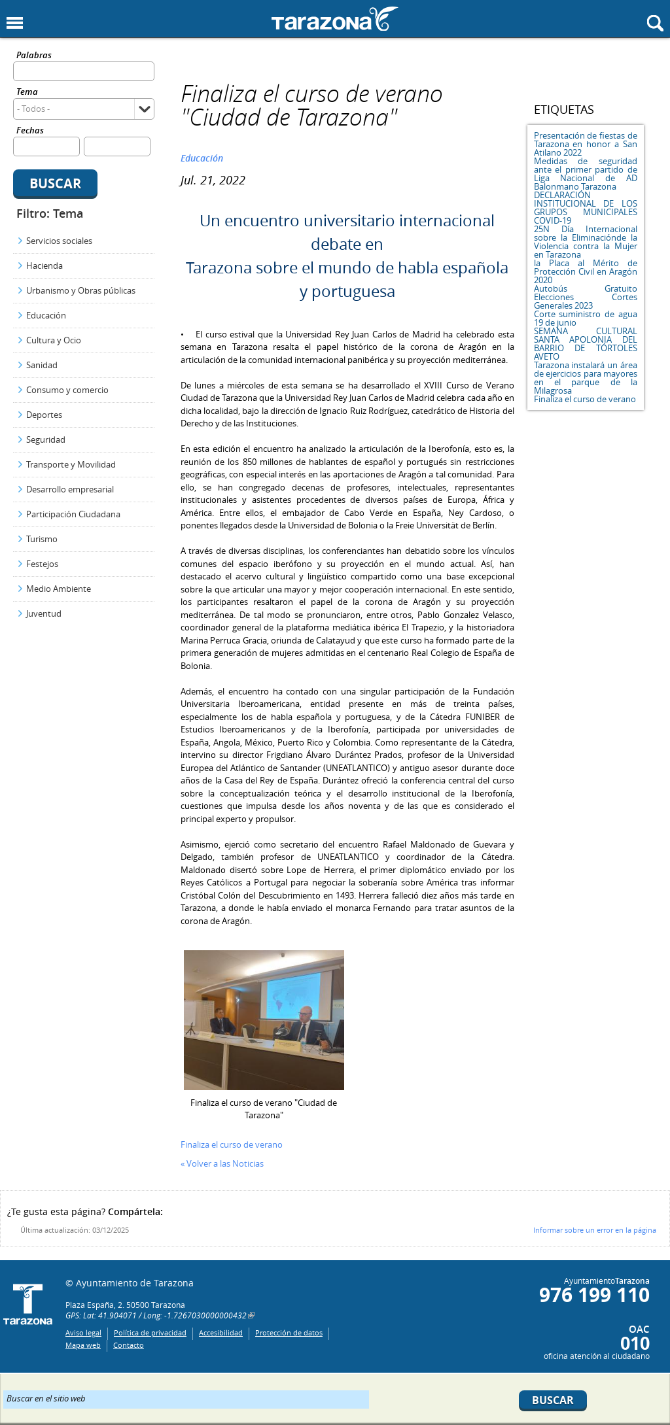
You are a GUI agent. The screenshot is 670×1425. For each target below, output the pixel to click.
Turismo (42, 539)
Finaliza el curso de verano (585, 399)
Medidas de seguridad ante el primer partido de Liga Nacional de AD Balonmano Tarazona (585, 173)
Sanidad (42, 365)
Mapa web (83, 1345)
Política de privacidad (150, 1332)
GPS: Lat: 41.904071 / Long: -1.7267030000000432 (156, 1315)
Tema (27, 92)
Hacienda (44, 265)
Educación (46, 315)
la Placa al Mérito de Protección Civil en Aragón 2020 (585, 271)
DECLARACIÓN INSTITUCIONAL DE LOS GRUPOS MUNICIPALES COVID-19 (585, 207)
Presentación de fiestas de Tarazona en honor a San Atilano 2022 (585, 143)
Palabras (34, 56)
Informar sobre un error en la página (594, 1230)
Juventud (44, 613)
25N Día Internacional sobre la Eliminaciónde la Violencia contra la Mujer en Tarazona (585, 241)
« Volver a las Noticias (222, 1163)
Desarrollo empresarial (70, 489)
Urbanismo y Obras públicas (80, 290)
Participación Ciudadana (73, 514)
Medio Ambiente (58, 588)
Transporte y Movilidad (71, 464)
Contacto (128, 1345)
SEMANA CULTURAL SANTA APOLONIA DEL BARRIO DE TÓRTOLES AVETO (585, 343)
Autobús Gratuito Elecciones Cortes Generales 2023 (585, 297)
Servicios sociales (59, 241)
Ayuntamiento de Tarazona (335, 19)
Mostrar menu (15, 23)
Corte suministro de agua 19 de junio (585, 318)
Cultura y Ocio (53, 340)
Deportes (44, 415)
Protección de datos (289, 1332)
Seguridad (45, 439)
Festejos (42, 564)
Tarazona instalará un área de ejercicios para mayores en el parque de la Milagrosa (585, 377)
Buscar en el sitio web (46, 1397)
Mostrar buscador (655, 23)
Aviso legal (83, 1332)
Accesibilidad (221, 1332)
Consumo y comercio (67, 390)
